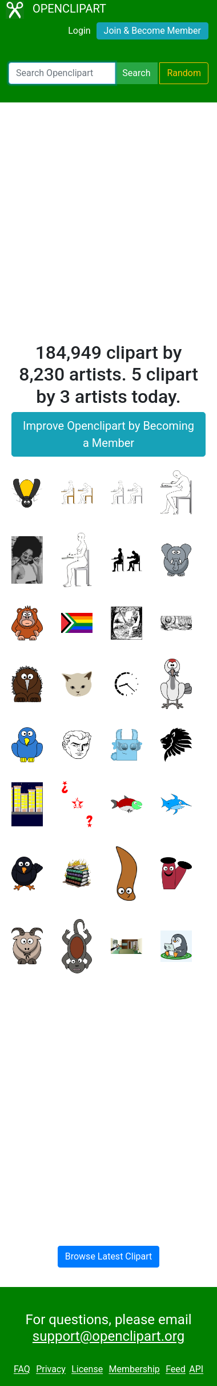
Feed (176, 1369)
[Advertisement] (108, 227)
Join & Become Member (152, 30)
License (87, 1369)
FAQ (22, 1369)
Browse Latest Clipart (108, 1256)
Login (79, 30)
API (196, 1369)
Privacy (51, 1369)
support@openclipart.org (108, 1336)
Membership (133, 1369)
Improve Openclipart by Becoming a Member (108, 434)
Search (136, 73)
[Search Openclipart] (62, 73)
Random (184, 73)
